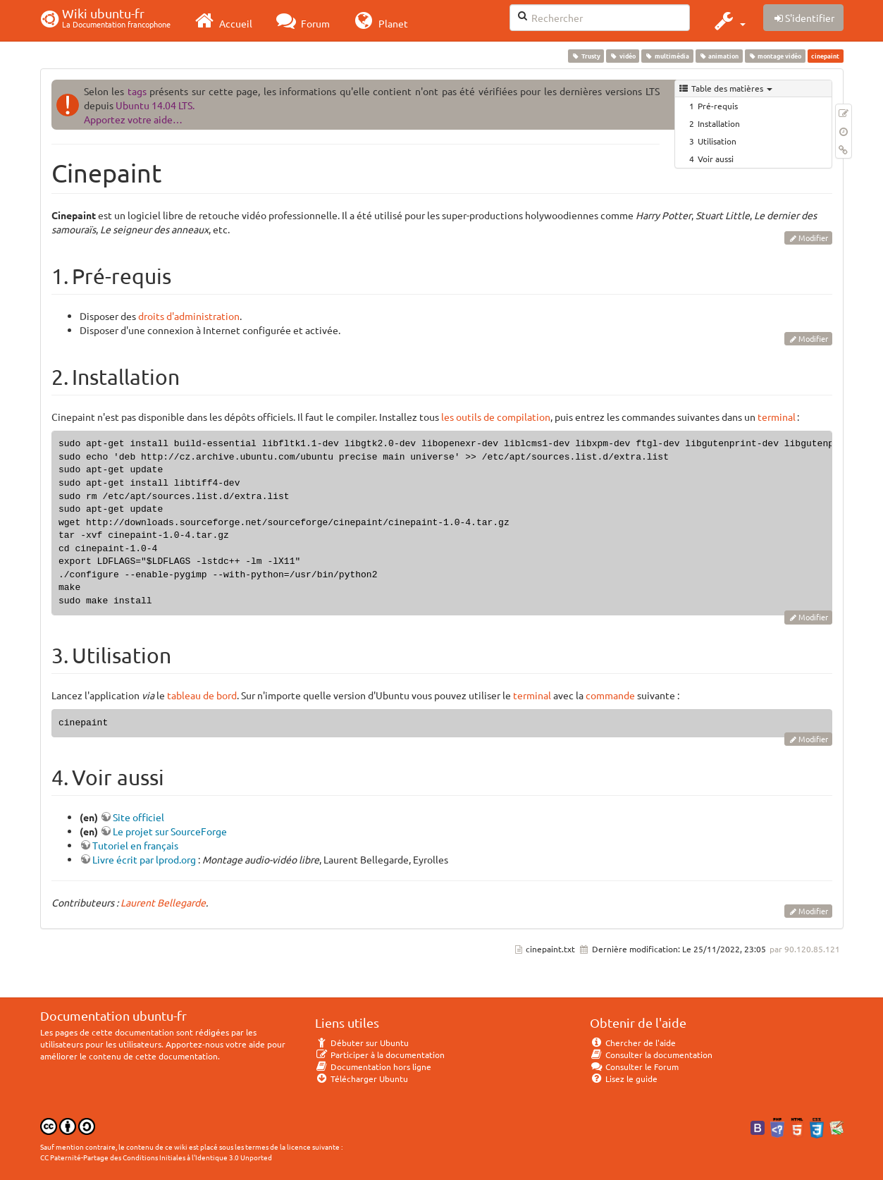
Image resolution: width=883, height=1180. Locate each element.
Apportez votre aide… (133, 119)
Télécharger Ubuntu (362, 1078)
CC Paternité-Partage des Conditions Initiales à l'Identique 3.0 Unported (156, 1157)
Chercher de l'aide (633, 1042)
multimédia (667, 56)
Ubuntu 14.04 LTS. (155, 105)
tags (137, 91)
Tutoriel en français (135, 845)
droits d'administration (189, 315)
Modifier (813, 237)
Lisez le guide (624, 1078)
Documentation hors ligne (373, 1066)
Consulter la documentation (651, 1054)
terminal (777, 416)
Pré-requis (718, 105)
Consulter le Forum (634, 1066)
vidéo (623, 56)
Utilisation (717, 141)
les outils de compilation (495, 416)
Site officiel (138, 817)
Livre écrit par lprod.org (144, 859)
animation (719, 56)
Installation (719, 123)
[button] (728, 20)
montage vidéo (774, 56)
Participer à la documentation (380, 1054)
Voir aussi (716, 158)
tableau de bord (202, 695)
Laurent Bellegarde (163, 902)
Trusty (586, 56)
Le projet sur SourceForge (170, 831)
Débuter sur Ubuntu (362, 1042)
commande (610, 695)
